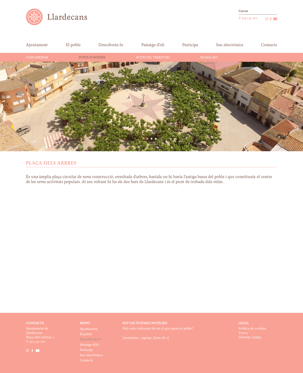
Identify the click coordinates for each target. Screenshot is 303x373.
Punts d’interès (92, 57)
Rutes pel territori (153, 57)
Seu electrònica (91, 355)
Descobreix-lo (90, 339)
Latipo (256, 337)
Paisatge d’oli (89, 344)
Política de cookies (252, 328)
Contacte (86, 360)
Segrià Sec (209, 57)
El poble (86, 334)
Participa (86, 350)
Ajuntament (89, 329)
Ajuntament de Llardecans (60, 16)
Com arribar (37, 57)
